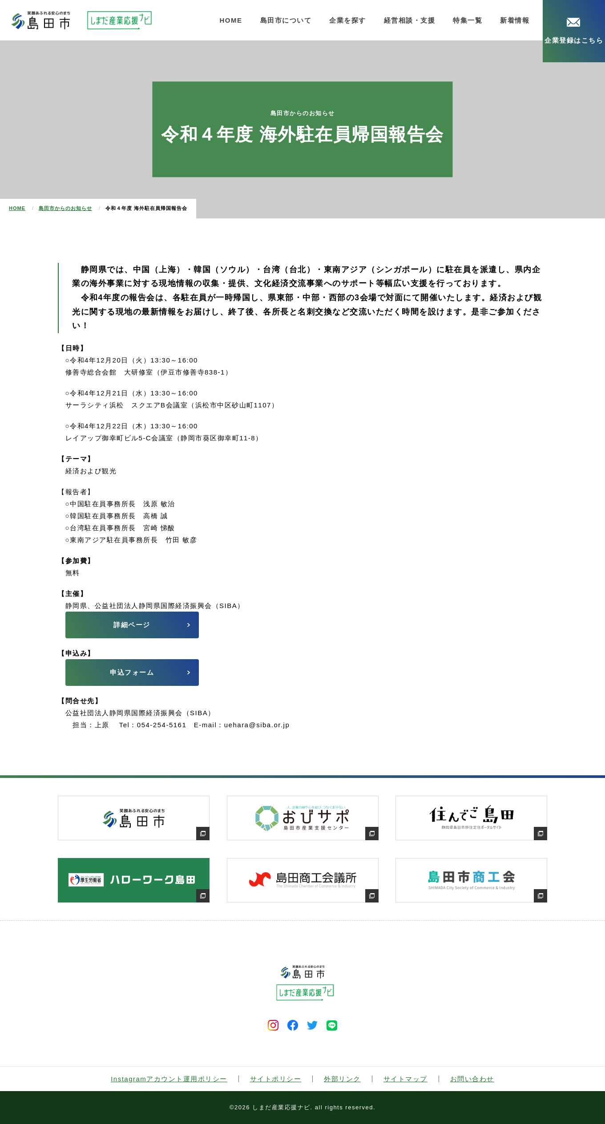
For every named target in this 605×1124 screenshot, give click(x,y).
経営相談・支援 (410, 20)
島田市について (286, 20)
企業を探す (347, 20)
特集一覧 (467, 20)
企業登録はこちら (574, 31)
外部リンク (342, 1079)
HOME (231, 20)
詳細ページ (131, 624)
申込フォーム (132, 672)
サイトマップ (405, 1079)
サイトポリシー (276, 1079)
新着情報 (514, 20)
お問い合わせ (472, 1079)
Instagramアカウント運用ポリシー (169, 1079)
